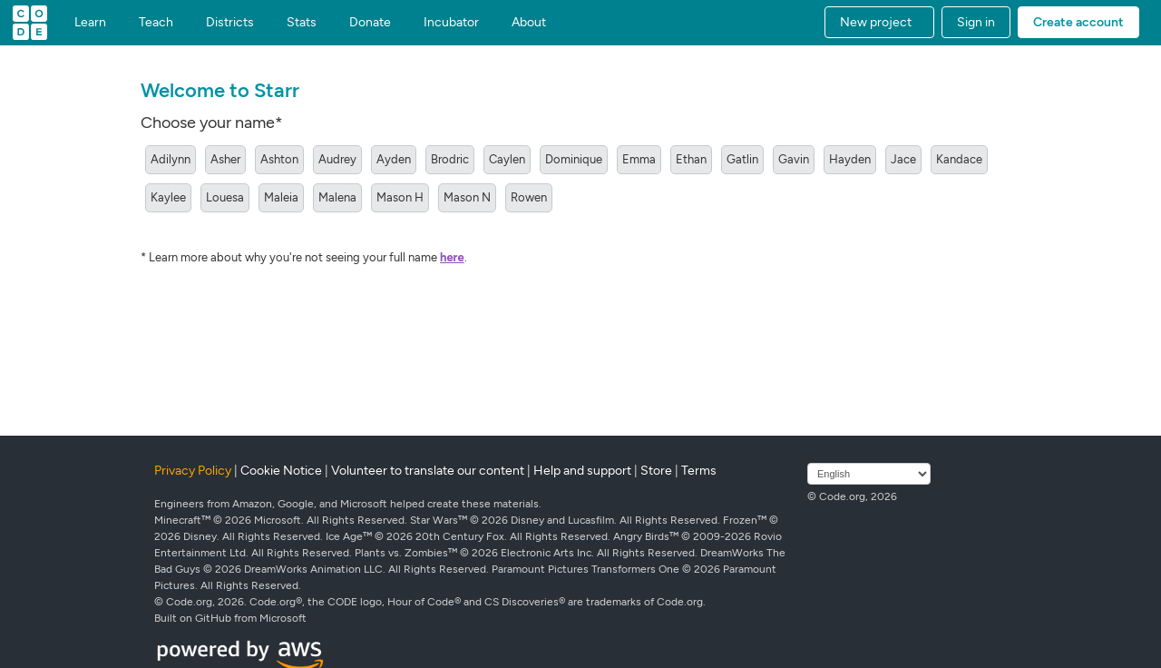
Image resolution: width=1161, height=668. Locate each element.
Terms (699, 470)
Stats (302, 22)
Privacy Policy (192, 470)
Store (656, 470)
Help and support (582, 470)
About (529, 22)
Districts (230, 22)
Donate (370, 22)
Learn (90, 22)
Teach (156, 22)
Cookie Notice (281, 470)
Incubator (451, 22)
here (452, 257)
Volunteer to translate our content (427, 470)
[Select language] (869, 474)
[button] (879, 22)
